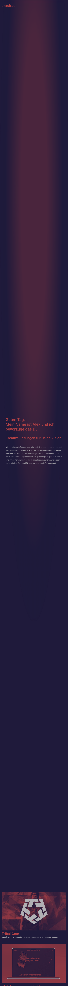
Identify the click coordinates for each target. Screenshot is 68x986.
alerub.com (10, 5)
